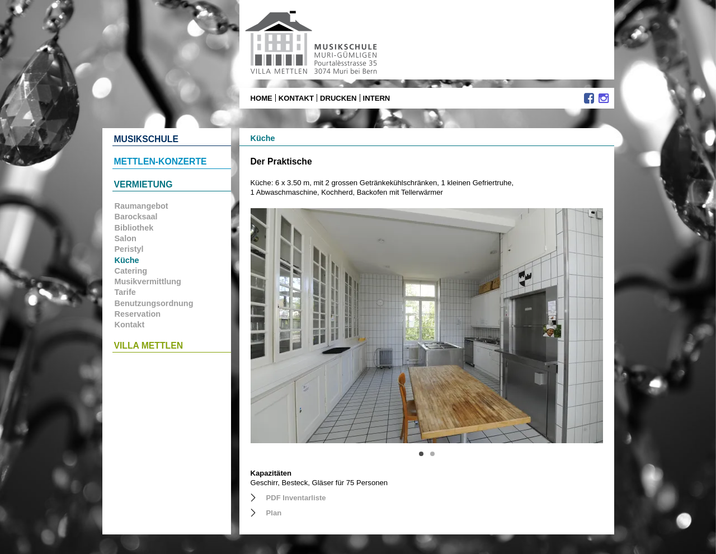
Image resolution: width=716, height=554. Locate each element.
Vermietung (143, 184)
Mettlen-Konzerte (160, 161)
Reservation (138, 313)
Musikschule (146, 139)
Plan (274, 513)
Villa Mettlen (148, 345)
